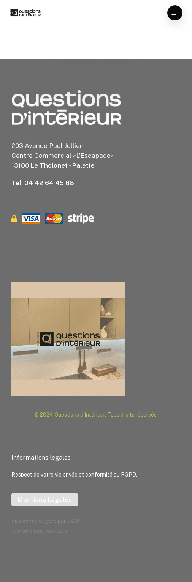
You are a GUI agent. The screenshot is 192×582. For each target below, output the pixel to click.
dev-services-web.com (39, 531)
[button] (174, 13)
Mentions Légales (44, 499)
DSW (73, 521)
